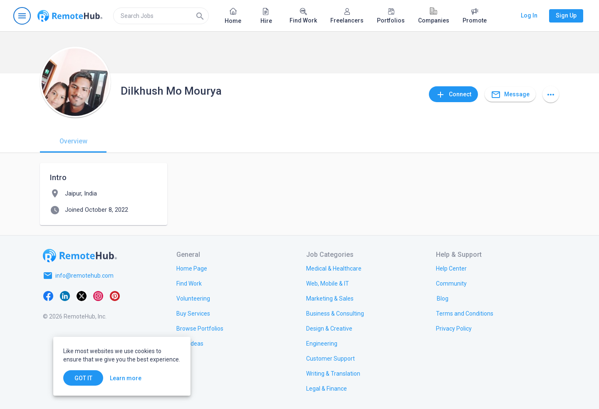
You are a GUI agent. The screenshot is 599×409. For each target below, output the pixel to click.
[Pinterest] (114, 295)
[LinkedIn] (65, 295)
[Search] (200, 16)
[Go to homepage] (69, 16)
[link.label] (451, 268)
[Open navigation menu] (22, 16)
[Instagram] (98, 295)
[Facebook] (48, 295)
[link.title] (192, 268)
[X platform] (81, 295)
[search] (161, 16)
